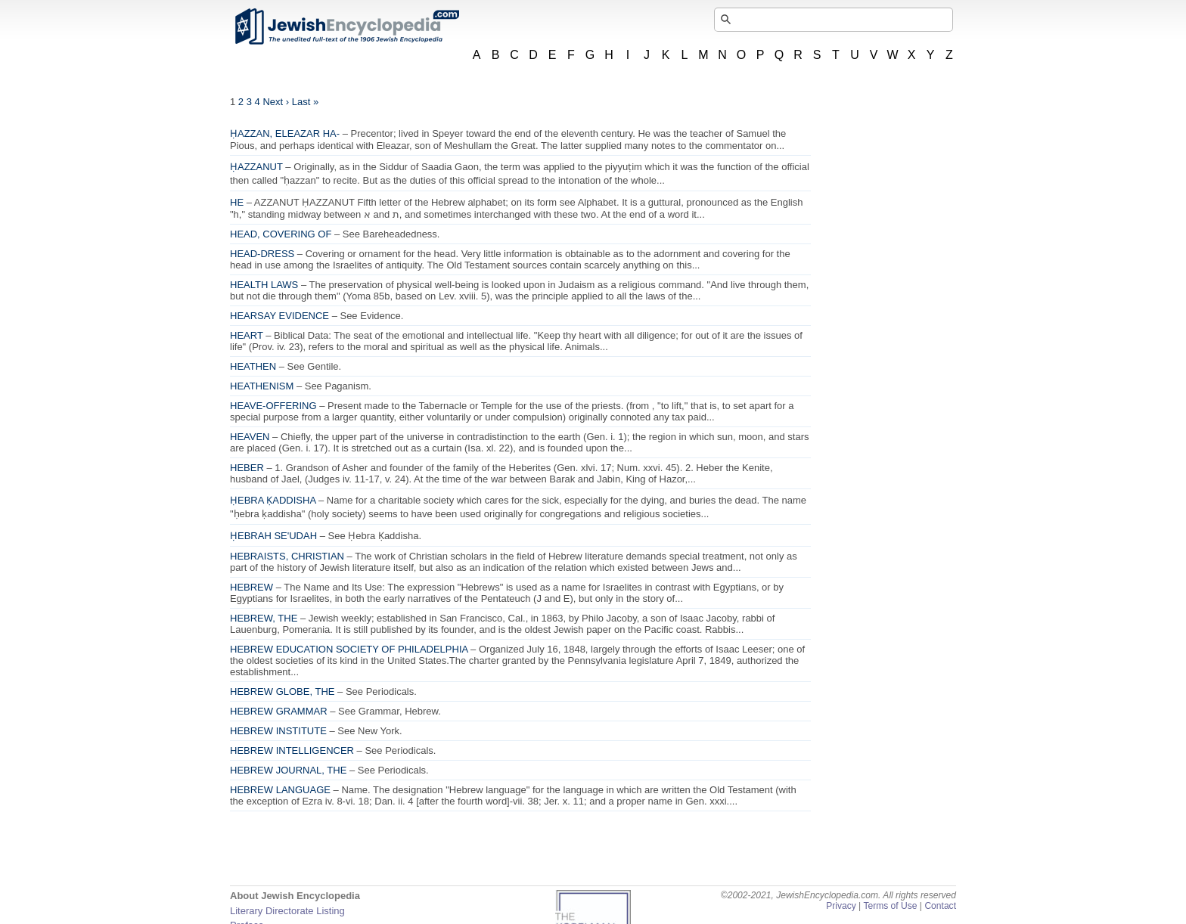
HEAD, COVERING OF (280, 234)
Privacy (841, 906)
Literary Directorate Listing (287, 910)
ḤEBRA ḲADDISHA (272, 500)
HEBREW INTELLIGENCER (292, 750)
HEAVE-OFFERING (273, 405)
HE (237, 202)
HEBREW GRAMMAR (279, 711)
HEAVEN (250, 436)
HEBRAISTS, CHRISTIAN (287, 556)
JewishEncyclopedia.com (346, 26)
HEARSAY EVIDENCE (279, 315)
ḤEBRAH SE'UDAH (273, 535)
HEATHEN (253, 366)
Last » (305, 101)
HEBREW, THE (263, 618)
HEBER (247, 467)
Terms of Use (890, 906)
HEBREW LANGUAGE (280, 789)
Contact (940, 906)
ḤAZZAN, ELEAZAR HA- (285, 133)
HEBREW (251, 587)
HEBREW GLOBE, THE (282, 691)
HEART (246, 335)
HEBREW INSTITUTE (278, 730)
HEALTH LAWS (264, 284)
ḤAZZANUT (256, 166)
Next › (275, 101)
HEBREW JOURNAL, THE (288, 770)
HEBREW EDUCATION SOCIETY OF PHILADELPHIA (348, 649)
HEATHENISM (261, 386)
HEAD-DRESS (262, 253)
